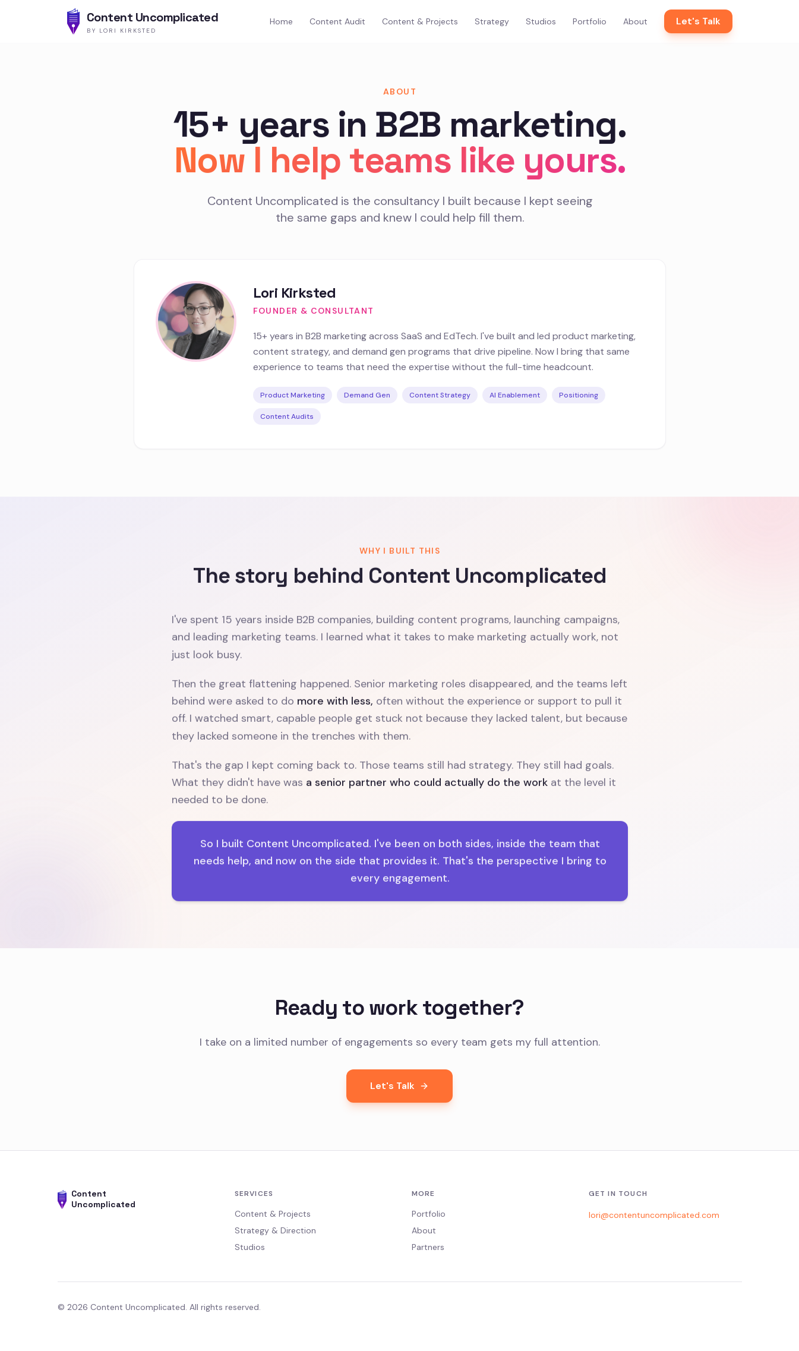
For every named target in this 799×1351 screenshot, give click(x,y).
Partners (428, 1247)
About (635, 21)
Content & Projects (420, 21)
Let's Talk (698, 21)
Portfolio (590, 21)
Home (281, 21)
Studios (541, 21)
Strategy (492, 21)
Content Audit (337, 21)
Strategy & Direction (275, 1230)
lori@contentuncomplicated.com (654, 1215)
